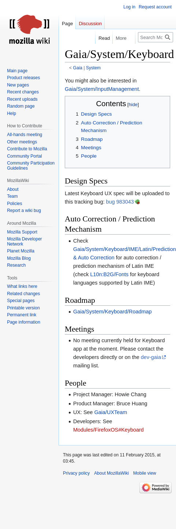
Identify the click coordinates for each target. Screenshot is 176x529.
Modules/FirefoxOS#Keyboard (108, 430)
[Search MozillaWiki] (155, 37)
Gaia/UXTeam (110, 412)
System (93, 67)
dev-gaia (151, 357)
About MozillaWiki (111, 473)
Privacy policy (76, 473)
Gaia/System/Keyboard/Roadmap (112, 311)
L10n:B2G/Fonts (109, 274)
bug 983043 (120, 202)
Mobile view (144, 473)
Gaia (78, 67)
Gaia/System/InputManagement (102, 89)
